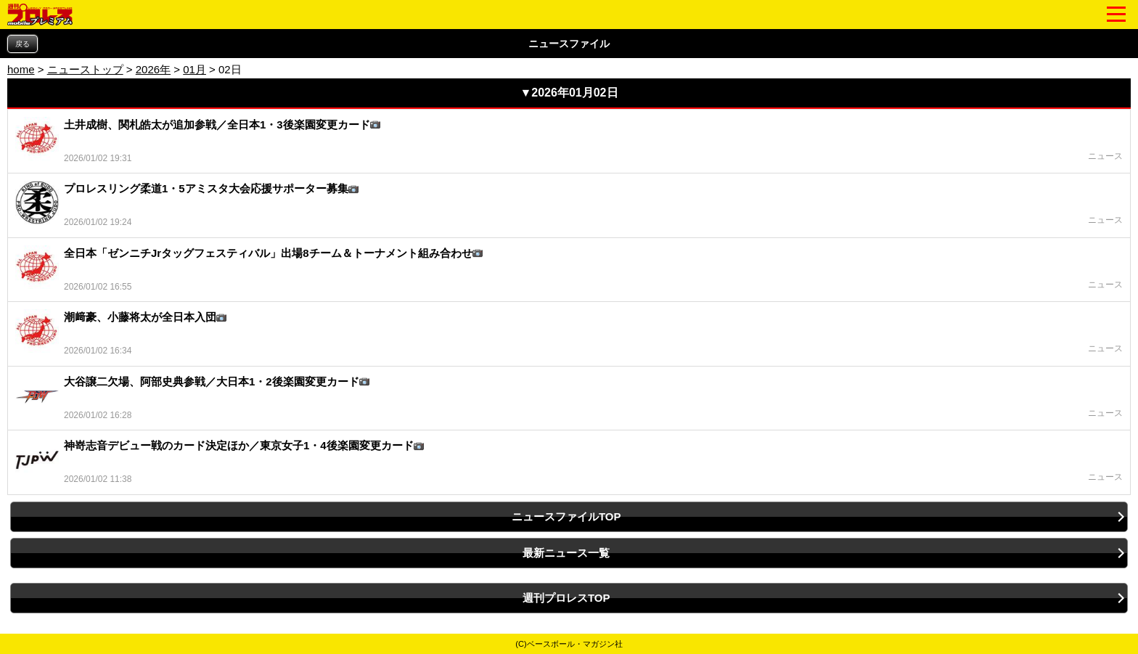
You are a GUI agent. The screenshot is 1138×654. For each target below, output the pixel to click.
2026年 (153, 69)
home (21, 69)
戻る (22, 44)
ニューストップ (85, 69)
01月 (194, 69)
